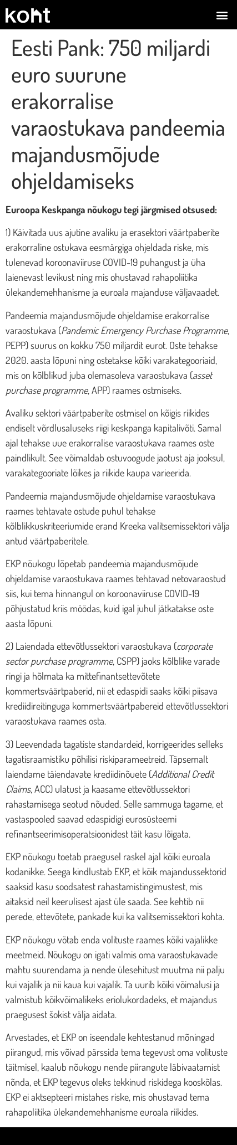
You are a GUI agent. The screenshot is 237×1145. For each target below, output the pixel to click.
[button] (222, 15)
